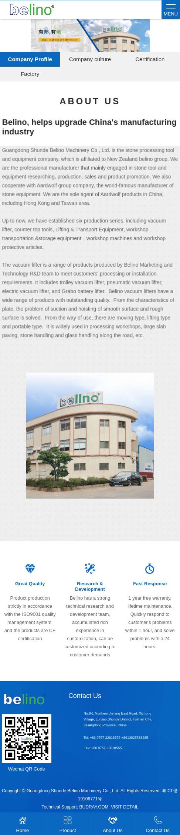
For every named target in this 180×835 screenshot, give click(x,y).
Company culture (90, 59)
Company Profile (30, 59)
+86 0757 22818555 (112, 737)
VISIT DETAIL (124, 807)
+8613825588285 (130, 737)
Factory (30, 74)
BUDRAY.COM (94, 807)
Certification (149, 59)
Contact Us (84, 695)
